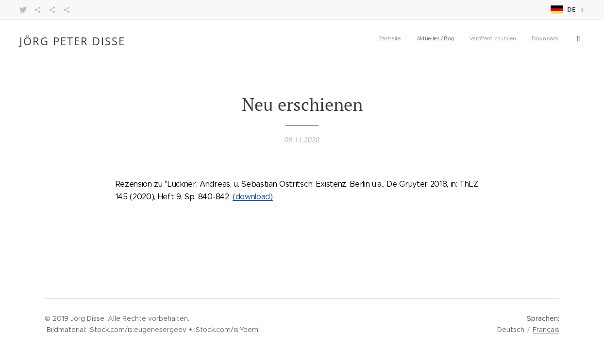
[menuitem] (432, 39)
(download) (253, 196)
